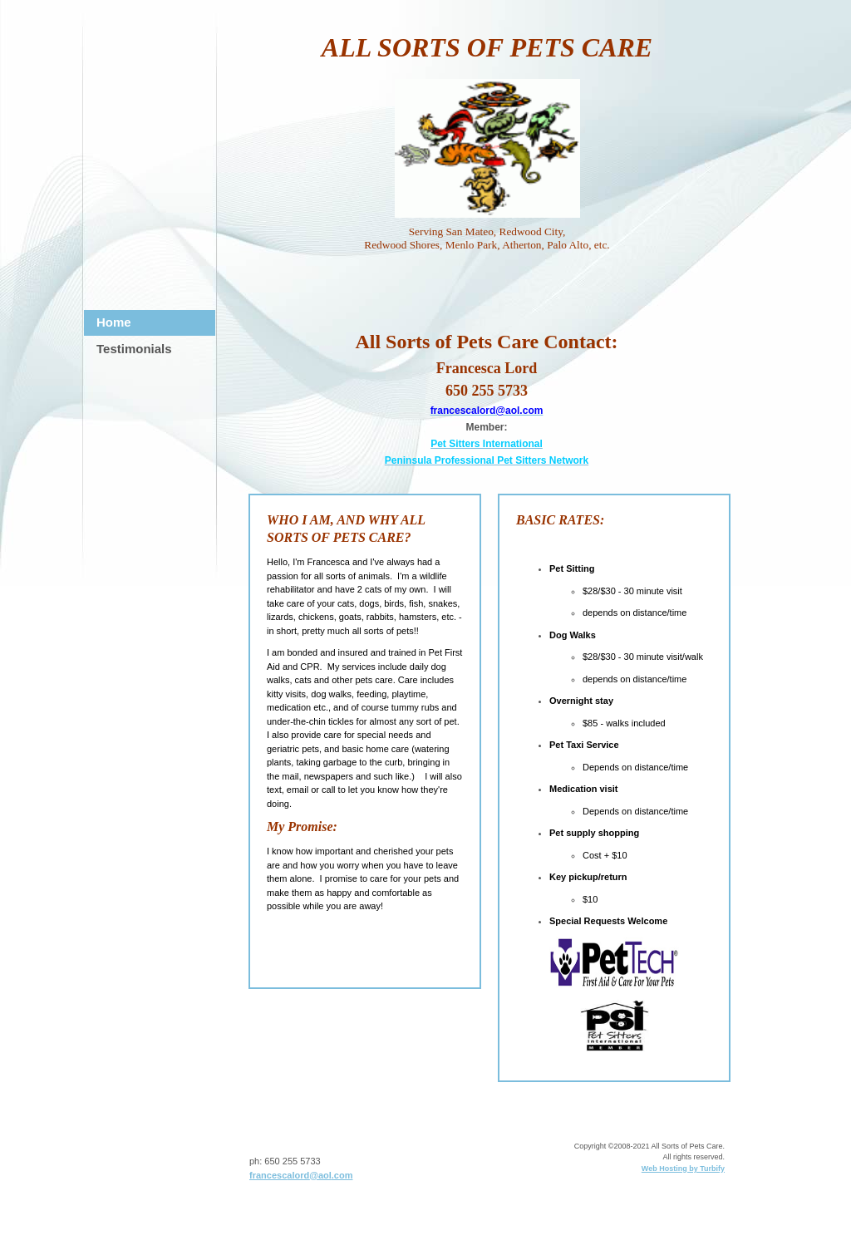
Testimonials (134, 349)
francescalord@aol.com (300, 1175)
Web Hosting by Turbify (683, 1168)
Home (113, 322)
